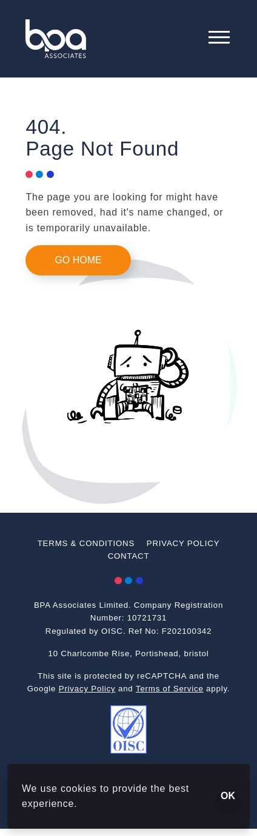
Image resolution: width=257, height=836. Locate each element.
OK (228, 796)
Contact (129, 556)
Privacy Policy (183, 543)
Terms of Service (170, 688)
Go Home (78, 260)
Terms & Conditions (86, 543)
